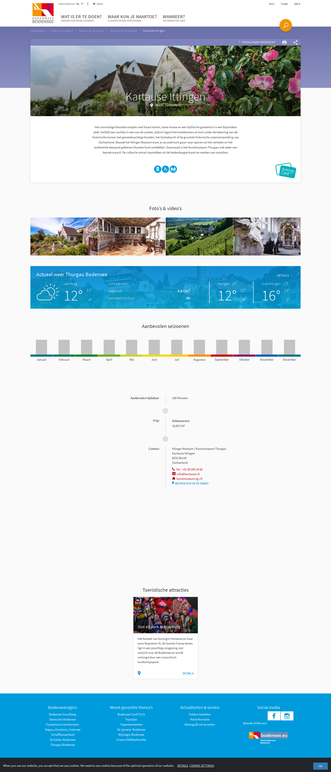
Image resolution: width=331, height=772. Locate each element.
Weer (98, 4)
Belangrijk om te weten (200, 724)
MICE (297, 4)
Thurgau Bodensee (62, 745)
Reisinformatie (199, 719)
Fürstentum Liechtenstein (62, 724)
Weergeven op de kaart (190, 483)
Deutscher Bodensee (62, 719)
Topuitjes (131, 719)
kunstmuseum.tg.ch (187, 479)
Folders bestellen (200, 714)
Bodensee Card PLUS (131, 714)
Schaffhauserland (62, 735)
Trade (284, 4)
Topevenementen (131, 724)
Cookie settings (202, 766)
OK (320, 766)
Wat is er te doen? (81, 18)
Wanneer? (174, 18)
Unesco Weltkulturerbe (131, 740)
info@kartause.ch (186, 474)
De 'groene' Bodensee (131, 729)
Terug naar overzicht (257, 42)
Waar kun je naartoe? (132, 18)
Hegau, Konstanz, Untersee (62, 729)
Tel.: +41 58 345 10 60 (187, 469)
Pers (271, 4)
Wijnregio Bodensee (131, 735)
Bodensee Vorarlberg (62, 714)
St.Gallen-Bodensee (63, 740)
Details (284, 275)
